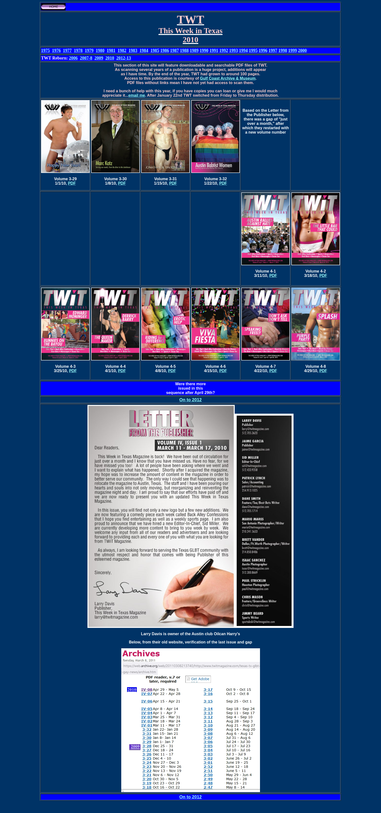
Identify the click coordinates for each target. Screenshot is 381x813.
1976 (56, 50)
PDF (72, 183)
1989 (194, 50)
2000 (302, 50)
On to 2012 (190, 399)
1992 (223, 50)
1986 (164, 50)
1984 (143, 50)
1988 (184, 50)
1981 (111, 50)
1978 (78, 50)
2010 (109, 58)
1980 (100, 50)
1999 (292, 50)
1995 (253, 50)
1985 (154, 50)
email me (136, 95)
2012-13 (123, 58)
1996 (263, 50)
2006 (73, 58)
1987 (174, 50)
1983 (133, 50)
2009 (99, 58)
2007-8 (86, 58)
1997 (272, 50)
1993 (233, 50)
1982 (122, 50)
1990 (204, 50)
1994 (243, 50)
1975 (45, 50)
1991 (213, 50)
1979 (89, 50)
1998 (282, 50)
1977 (67, 50)
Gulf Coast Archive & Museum (228, 78)
